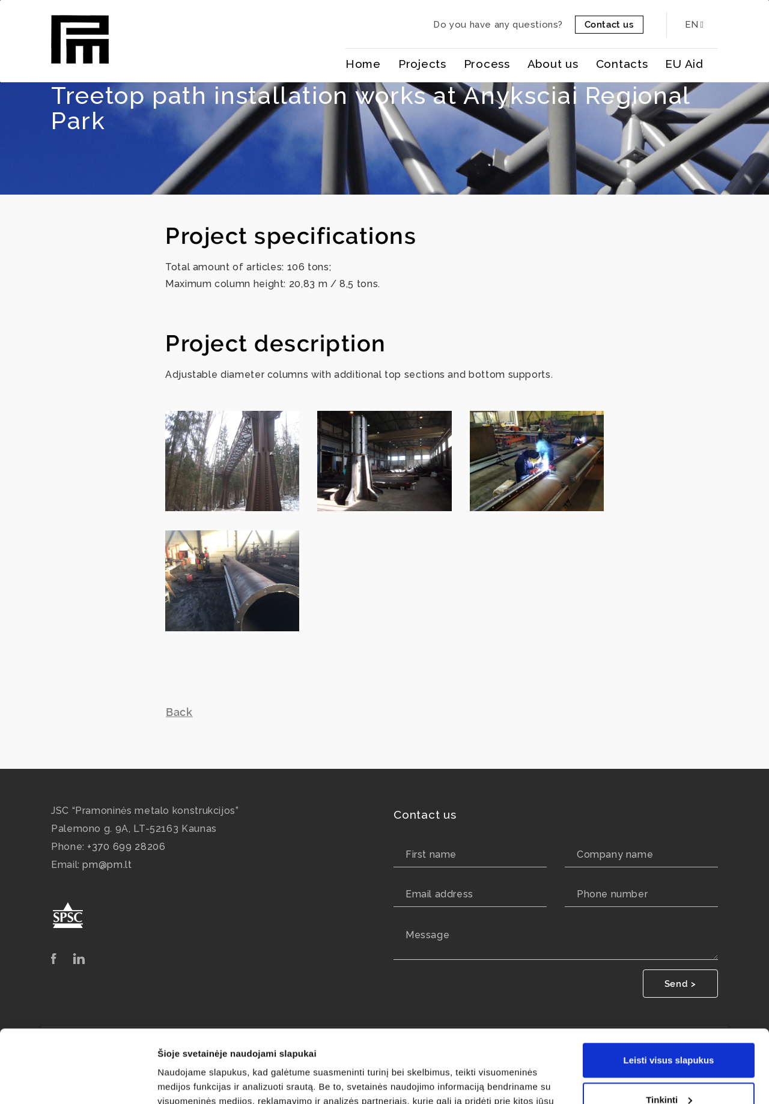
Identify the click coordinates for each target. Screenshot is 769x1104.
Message (427, 935)
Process (487, 63)
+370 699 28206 (126, 846)
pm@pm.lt (107, 864)
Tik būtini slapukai (669, 1071)
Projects (422, 63)
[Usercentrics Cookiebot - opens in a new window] (77, 1081)
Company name (615, 854)
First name (431, 854)
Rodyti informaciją (197, 1080)
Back (179, 712)
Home (363, 63)
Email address (439, 894)
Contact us (609, 24)
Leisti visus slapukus (669, 992)
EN (694, 24)
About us (553, 63)
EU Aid (684, 63)
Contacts (622, 63)
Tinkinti (669, 1031)
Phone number (612, 894)
